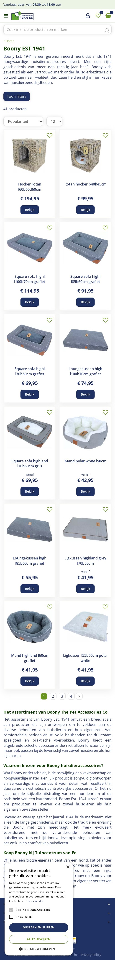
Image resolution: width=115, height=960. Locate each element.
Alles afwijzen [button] (39, 939)
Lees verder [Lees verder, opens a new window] (35, 901)
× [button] (67, 867)
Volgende (79, 696)
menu (5, 16)
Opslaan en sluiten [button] (38, 927)
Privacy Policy (91, 954)
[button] (38, 949)
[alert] (39, 908)
